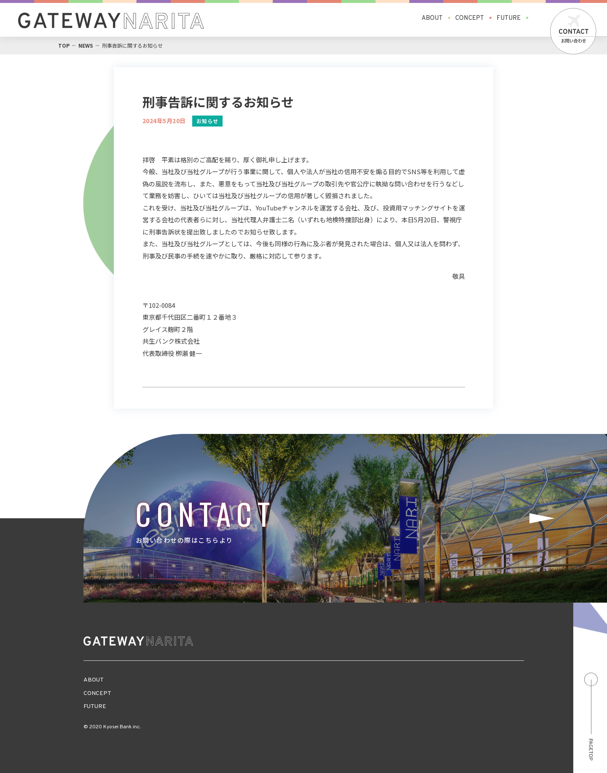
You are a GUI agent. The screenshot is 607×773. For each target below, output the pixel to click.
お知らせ (207, 120)
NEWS (85, 45)
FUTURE (509, 18)
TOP (64, 45)
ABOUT (432, 18)
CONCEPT (469, 18)
